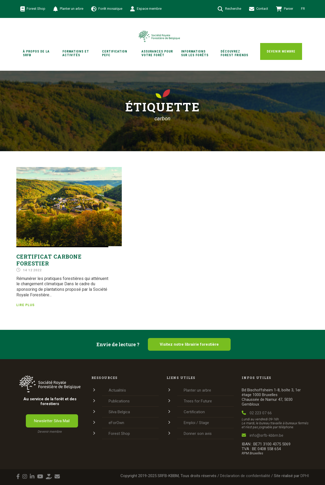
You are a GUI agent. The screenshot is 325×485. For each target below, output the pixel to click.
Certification (194, 412)
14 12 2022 (32, 270)
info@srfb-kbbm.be (262, 435)
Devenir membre (281, 51)
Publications (119, 401)
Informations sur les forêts (194, 53)
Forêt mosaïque (107, 9)
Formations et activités (75, 53)
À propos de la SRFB (36, 53)
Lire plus (25, 305)
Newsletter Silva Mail (52, 421)
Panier (284, 9)
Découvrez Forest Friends (234, 53)
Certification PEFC (114, 53)
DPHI (304, 475)
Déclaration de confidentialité (245, 475)
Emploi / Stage (196, 422)
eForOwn (116, 422)
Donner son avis (198, 433)
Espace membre (146, 9)
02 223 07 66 (257, 413)
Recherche (229, 9)
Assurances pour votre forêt (157, 53)
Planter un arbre (68, 9)
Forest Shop (33, 9)
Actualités (117, 390)
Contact (258, 9)
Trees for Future (198, 401)
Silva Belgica (119, 412)
